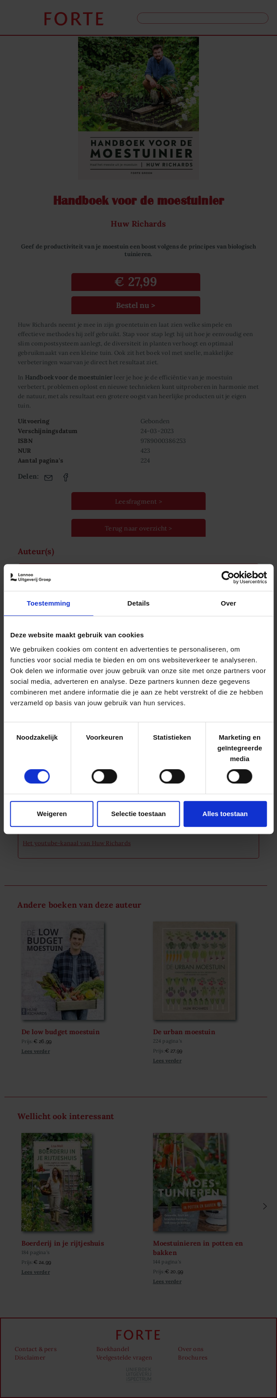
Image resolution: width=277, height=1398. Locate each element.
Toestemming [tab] (48, 603)
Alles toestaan (225, 813)
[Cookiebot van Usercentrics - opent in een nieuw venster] (228, 577)
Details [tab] (139, 603)
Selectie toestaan (138, 813)
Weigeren (52, 813)
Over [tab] (228, 603)
